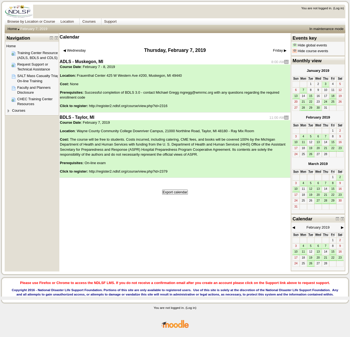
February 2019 (318, 117)
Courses (18, 110)
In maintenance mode (326, 29)
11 (303, 142)
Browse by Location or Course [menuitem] (31, 21)
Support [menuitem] (110, 21)
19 (311, 148)
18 (332, 95)
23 (340, 148)
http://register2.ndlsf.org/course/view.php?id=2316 (128, 106)
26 (311, 154)
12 (311, 188)
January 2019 (318, 71)
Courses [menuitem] (88, 21)
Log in (338, 8)
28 (303, 107)
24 (325, 101)
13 (296, 95)
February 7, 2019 (33, 29)
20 (318, 148)
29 (311, 107)
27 (318, 200)
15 (311, 95)
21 (303, 101)
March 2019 (318, 164)
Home (12, 29)
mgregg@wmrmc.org (196, 92)
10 (296, 142)
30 (318, 107)
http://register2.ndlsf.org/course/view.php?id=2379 (128, 171)
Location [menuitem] (67, 21)
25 (332, 101)
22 (311, 101)
